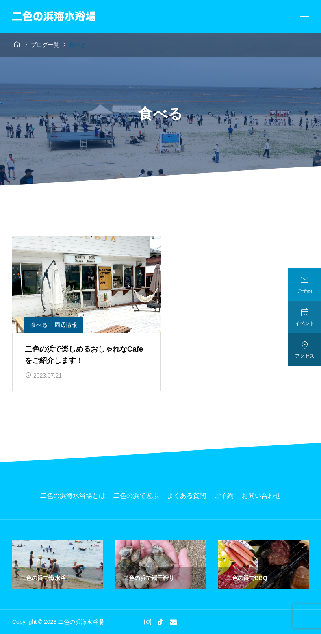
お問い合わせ (261, 495)
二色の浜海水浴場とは (72, 495)
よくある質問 (186, 495)
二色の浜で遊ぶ (136, 495)
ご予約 (224, 495)
